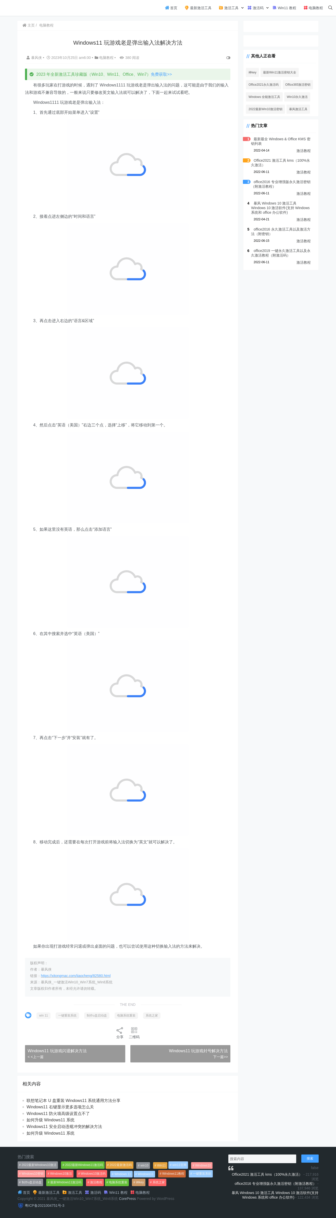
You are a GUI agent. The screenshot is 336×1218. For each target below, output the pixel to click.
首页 (171, 7)
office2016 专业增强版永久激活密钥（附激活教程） (275, 1184)
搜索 (310, 1158)
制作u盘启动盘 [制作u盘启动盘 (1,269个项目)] (32, 1182)
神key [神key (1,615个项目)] (140, 1182)
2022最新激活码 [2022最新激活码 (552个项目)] (121, 1165)
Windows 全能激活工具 (263, 97)
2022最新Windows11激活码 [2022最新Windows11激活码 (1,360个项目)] (84, 1165)
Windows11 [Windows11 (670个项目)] (146, 1174)
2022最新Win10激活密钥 (264, 109)
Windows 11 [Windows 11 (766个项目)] (122, 1174)
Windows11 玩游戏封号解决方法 (196, 1051)
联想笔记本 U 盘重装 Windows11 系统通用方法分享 (74, 1100)
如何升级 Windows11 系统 (51, 1120)
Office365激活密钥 (296, 84)
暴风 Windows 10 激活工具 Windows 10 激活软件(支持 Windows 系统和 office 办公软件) (280, 207)
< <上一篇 (36, 1057)
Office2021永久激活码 (262, 84)
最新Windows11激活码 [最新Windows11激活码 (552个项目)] (65, 1182)
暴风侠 (35, 58)
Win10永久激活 (295, 97)
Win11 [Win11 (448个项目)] (161, 1165)
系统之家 (152, 1015)
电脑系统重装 (126, 1015)
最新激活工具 (197, 7)
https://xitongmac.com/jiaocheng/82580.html (76, 976)
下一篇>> (218, 1057)
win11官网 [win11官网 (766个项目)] (179, 1165)
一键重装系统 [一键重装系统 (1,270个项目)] (202, 1173)
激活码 (255, 7)
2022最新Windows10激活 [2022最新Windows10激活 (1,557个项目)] (39, 1165)
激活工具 (229, 7)
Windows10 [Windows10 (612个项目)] (203, 1165)
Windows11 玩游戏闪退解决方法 (57, 1051)
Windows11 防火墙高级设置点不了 (58, 1113)
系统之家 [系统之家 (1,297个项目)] (159, 1182)
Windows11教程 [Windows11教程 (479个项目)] (173, 1173)
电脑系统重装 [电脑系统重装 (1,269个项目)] (118, 1182)
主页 (29, 25)
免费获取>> (161, 74)
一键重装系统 (67, 1015)
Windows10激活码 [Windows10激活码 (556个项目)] (93, 1173)
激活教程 (303, 151)
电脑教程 (313, 7)
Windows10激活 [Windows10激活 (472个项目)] (61, 1173)
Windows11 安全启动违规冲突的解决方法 (64, 1126)
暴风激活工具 (297, 109)
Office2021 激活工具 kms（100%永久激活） (267, 1174)
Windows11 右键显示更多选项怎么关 (60, 1107)
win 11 (44, 1015)
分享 (119, 1032)
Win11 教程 (284, 7)
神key (251, 72)
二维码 (133, 1032)
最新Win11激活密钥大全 (278, 72)
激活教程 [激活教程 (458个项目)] (96, 1182)
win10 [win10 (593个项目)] (144, 1165)
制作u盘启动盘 (97, 1015)
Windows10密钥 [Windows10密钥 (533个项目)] (33, 1173)
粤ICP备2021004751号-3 (45, 1205)
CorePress (127, 1199)
